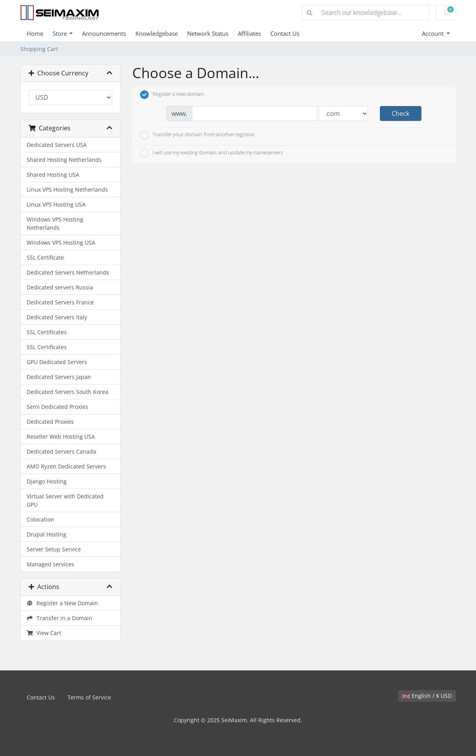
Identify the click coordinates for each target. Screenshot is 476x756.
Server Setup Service (54, 549)
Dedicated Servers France (60, 302)
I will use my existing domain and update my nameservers (211, 153)
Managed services (50, 564)
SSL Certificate (45, 257)
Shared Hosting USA (53, 174)
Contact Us (284, 33)
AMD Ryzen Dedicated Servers (66, 466)
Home (35, 33)
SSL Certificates (47, 332)
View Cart (44, 633)
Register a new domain (172, 94)
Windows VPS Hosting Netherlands (55, 223)
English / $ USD (427, 695)
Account (433, 33)
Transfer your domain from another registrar (197, 135)
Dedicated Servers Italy (57, 317)
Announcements (104, 33)
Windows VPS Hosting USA (61, 242)
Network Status (207, 33)
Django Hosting (47, 481)
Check (400, 113)
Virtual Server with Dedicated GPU (65, 500)
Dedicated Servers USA (57, 144)
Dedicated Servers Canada (61, 451)
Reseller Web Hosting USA (61, 436)
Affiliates (249, 33)
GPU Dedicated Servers (57, 362)
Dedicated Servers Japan (59, 377)
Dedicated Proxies (50, 421)
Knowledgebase (156, 33)
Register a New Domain (62, 603)
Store (60, 33)
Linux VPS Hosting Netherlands (67, 189)
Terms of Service (89, 697)
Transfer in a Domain (60, 618)
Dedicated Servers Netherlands (68, 272)
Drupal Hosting (46, 534)
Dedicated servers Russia (60, 287)
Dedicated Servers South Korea (67, 391)
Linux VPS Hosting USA (56, 204)
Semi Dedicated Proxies (57, 406)
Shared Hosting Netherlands (64, 159)
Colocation (40, 519)
